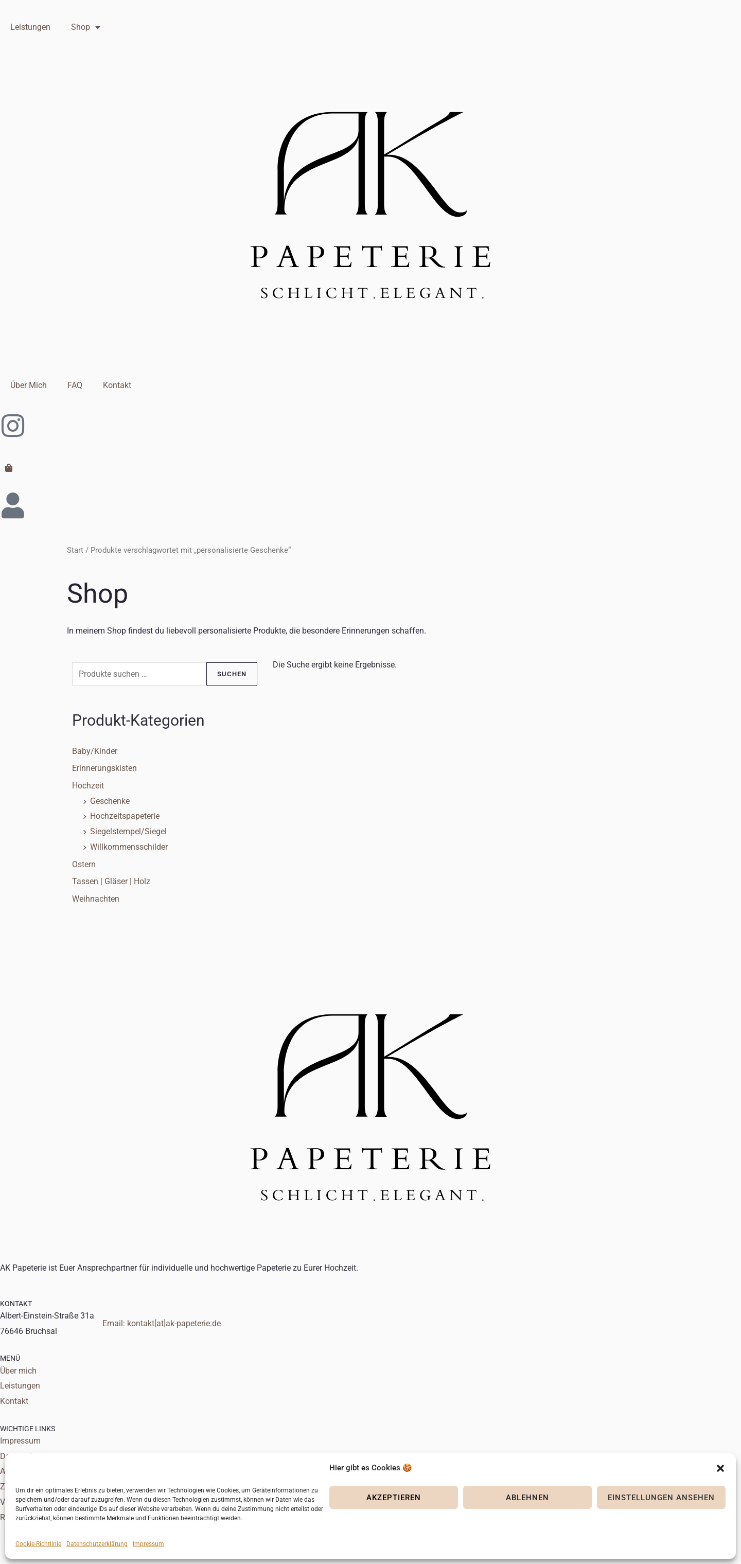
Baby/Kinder (94, 751)
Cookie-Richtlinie (38, 1544)
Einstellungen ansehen (661, 1497)
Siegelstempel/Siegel (128, 831)
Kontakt (117, 385)
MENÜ (10, 1358)
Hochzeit (88, 785)
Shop (85, 27)
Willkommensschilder (129, 847)
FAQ (74, 385)
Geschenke (110, 801)
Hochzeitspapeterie (125, 816)
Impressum (148, 1544)
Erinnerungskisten (104, 768)
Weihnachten (95, 899)
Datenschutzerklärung (97, 1544)
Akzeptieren (393, 1497)
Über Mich (28, 385)
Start (75, 550)
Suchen (231, 674)
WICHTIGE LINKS (27, 1429)
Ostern (84, 864)
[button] (720, 1468)
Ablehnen (527, 1497)
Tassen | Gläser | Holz (111, 881)
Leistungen (30, 27)
